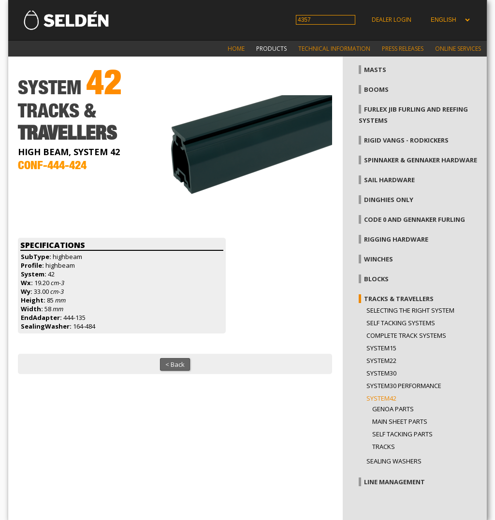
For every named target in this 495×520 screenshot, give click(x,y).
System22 (381, 360)
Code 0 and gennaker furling (414, 219)
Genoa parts (393, 408)
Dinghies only (388, 199)
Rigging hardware (396, 239)
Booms (376, 89)
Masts (375, 69)
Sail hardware (389, 179)
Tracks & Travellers (399, 298)
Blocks (376, 278)
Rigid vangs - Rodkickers (406, 140)
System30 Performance (403, 385)
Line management (394, 481)
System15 (381, 348)
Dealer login (391, 19)
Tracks (383, 446)
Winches (378, 259)
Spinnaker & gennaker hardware (420, 160)
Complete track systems (406, 335)
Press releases (402, 48)
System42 (381, 398)
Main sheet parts (399, 421)
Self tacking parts (402, 434)
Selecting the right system (410, 310)
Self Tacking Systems (400, 322)
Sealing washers (394, 461)
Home (236, 48)
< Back (175, 364)
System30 (381, 373)
